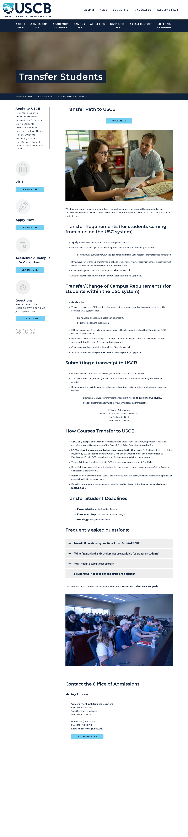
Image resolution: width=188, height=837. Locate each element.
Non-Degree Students (28, 142)
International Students (29, 120)
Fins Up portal (122, 270)
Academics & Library (61, 26)
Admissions (32, 96)
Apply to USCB (51, 96)
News (103, 10)
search (184, 10)
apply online (119, 120)
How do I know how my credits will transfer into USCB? (106, 543)
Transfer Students (75, 96)
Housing (82, 519)
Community (121, 10)
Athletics (97, 26)
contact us (30, 318)
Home (19, 96)
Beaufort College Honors (30, 131)
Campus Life (79, 26)
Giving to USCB (117, 26)
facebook (25, 331)
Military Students (25, 134)
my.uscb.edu (142, 10)
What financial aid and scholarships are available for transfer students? (117, 553)
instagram (18, 331)
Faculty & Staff (168, 10)
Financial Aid (84, 509)
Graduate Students (26, 127)
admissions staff (87, 736)
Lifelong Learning (164, 26)
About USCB (20, 26)
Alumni (89, 10)
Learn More (30, 189)
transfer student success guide (140, 586)
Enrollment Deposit (88, 514)
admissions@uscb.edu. (149, 397)
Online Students (25, 124)
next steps (107, 275)
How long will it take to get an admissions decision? (104, 573)
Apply (74, 242)
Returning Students (27, 138)
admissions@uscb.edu (90, 728)
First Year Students (27, 113)
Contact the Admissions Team (29, 146)
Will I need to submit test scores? (94, 563)
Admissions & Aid (38, 26)
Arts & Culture (141, 26)
